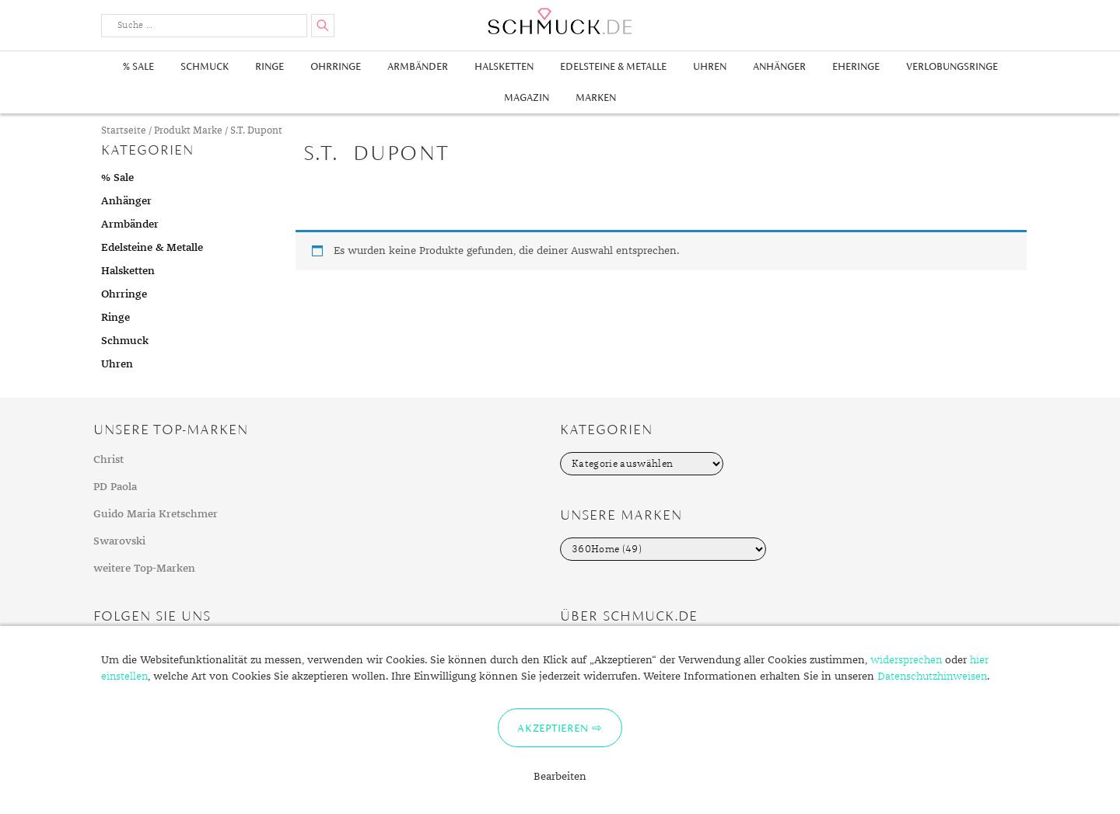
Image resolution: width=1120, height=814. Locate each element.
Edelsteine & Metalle (613, 66)
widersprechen (906, 660)
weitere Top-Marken (144, 568)
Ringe (269, 66)
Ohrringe (335, 66)
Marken (596, 97)
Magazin (526, 97)
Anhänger (779, 66)
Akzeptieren (552, 728)
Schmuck (204, 66)
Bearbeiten (560, 776)
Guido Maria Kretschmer (155, 514)
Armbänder (417, 66)
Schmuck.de (560, 21)
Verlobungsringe (952, 66)
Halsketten (504, 66)
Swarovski (119, 541)
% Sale (138, 66)
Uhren (709, 66)
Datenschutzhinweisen (932, 676)
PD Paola (115, 487)
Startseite (123, 131)
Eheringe (856, 66)
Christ (108, 459)
